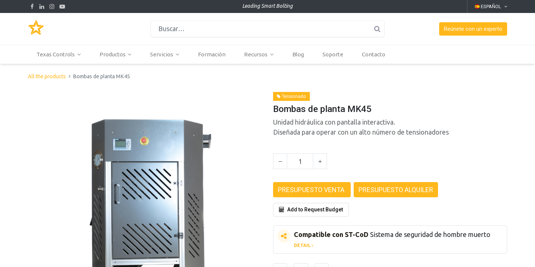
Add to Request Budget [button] (311, 209)
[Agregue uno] (320, 161)
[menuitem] (212, 54)
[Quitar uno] (280, 161)
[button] (473, 29)
